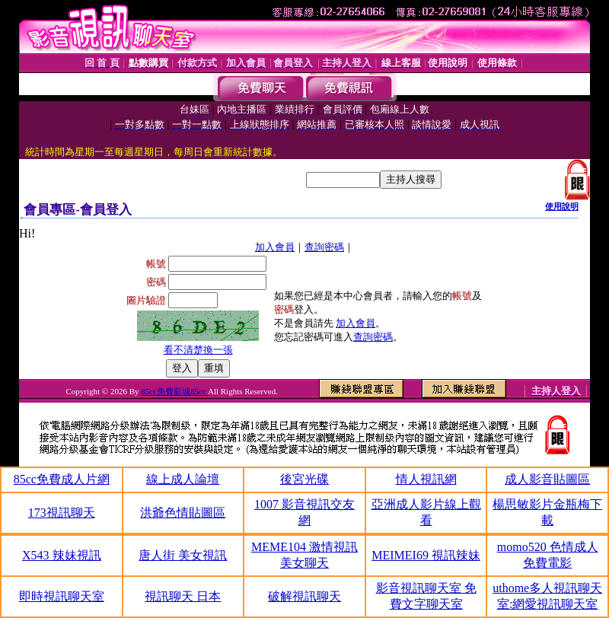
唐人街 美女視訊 (183, 555)
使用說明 (562, 206)
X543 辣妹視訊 (61, 555)
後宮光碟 (304, 479)
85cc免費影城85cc (174, 391)
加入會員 (275, 247)
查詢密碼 (324, 247)
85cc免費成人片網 (62, 479)
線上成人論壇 (182, 479)
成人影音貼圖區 (547, 479)
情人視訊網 (426, 479)
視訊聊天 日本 (183, 596)
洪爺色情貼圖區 (182, 512)
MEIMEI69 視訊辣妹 (425, 555)
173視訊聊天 (61, 512)
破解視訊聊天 (304, 596)
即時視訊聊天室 (61, 596)
